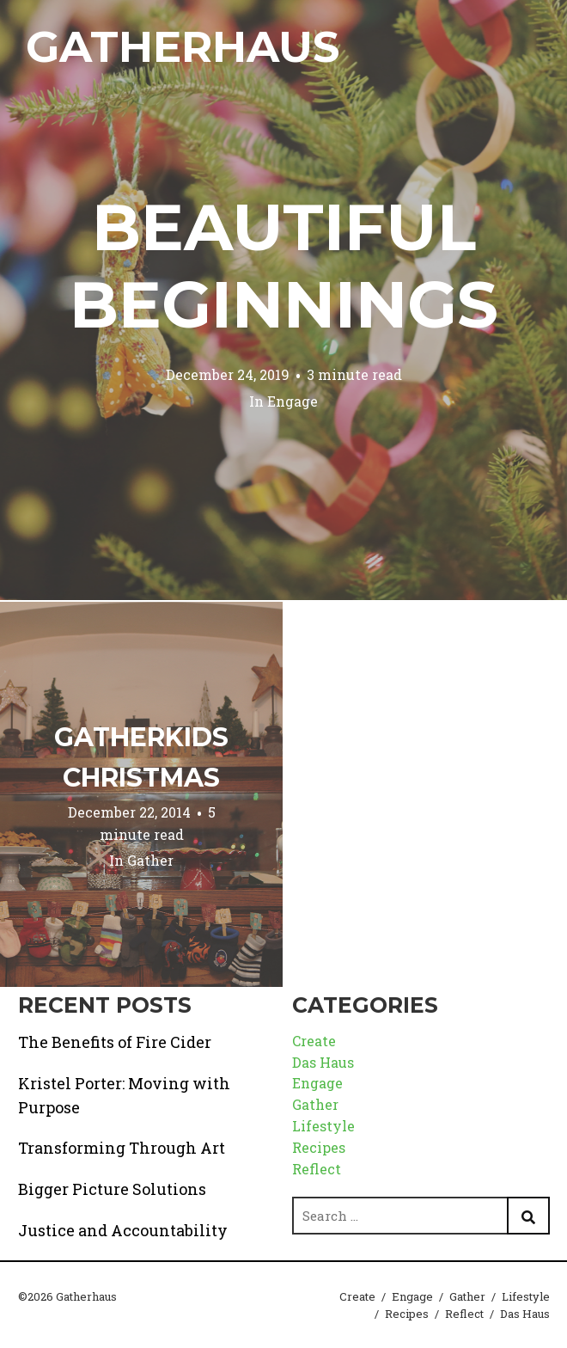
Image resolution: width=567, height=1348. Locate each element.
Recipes (318, 1147)
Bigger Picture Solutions (112, 1189)
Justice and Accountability (123, 1230)
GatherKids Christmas (141, 757)
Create (314, 1041)
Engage (292, 401)
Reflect (316, 1169)
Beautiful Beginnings (284, 265)
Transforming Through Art (121, 1147)
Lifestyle (323, 1126)
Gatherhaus (182, 47)
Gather (150, 860)
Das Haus (323, 1062)
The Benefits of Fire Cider (114, 1042)
